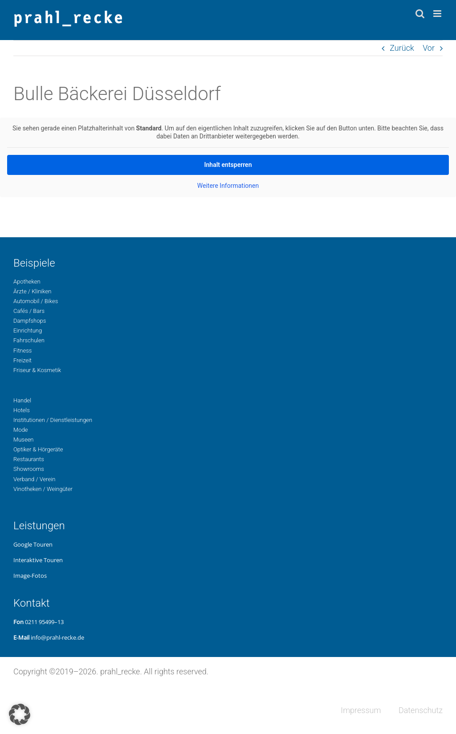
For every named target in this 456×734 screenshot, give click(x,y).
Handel (22, 400)
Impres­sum (361, 710)
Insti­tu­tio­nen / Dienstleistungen (52, 420)
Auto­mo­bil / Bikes (35, 301)
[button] (19, 714)
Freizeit (22, 360)
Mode (20, 429)
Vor (429, 48)
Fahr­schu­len (29, 340)
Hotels (21, 410)
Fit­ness (22, 350)
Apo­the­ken (27, 281)
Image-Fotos (30, 576)
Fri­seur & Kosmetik (37, 370)
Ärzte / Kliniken (32, 291)
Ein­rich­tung (27, 330)
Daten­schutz (421, 710)
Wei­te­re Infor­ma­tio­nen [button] (228, 185)
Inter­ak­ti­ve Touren (38, 560)
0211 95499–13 (44, 622)
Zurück (402, 48)
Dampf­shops (29, 320)
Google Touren (33, 544)
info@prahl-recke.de (57, 637)
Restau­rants (28, 459)
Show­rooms (28, 469)
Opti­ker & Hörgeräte (38, 449)
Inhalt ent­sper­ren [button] (228, 164)
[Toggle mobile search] (419, 13)
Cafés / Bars (29, 311)
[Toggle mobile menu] (438, 13)
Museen (23, 439)
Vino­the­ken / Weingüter (43, 489)
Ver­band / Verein (34, 479)
